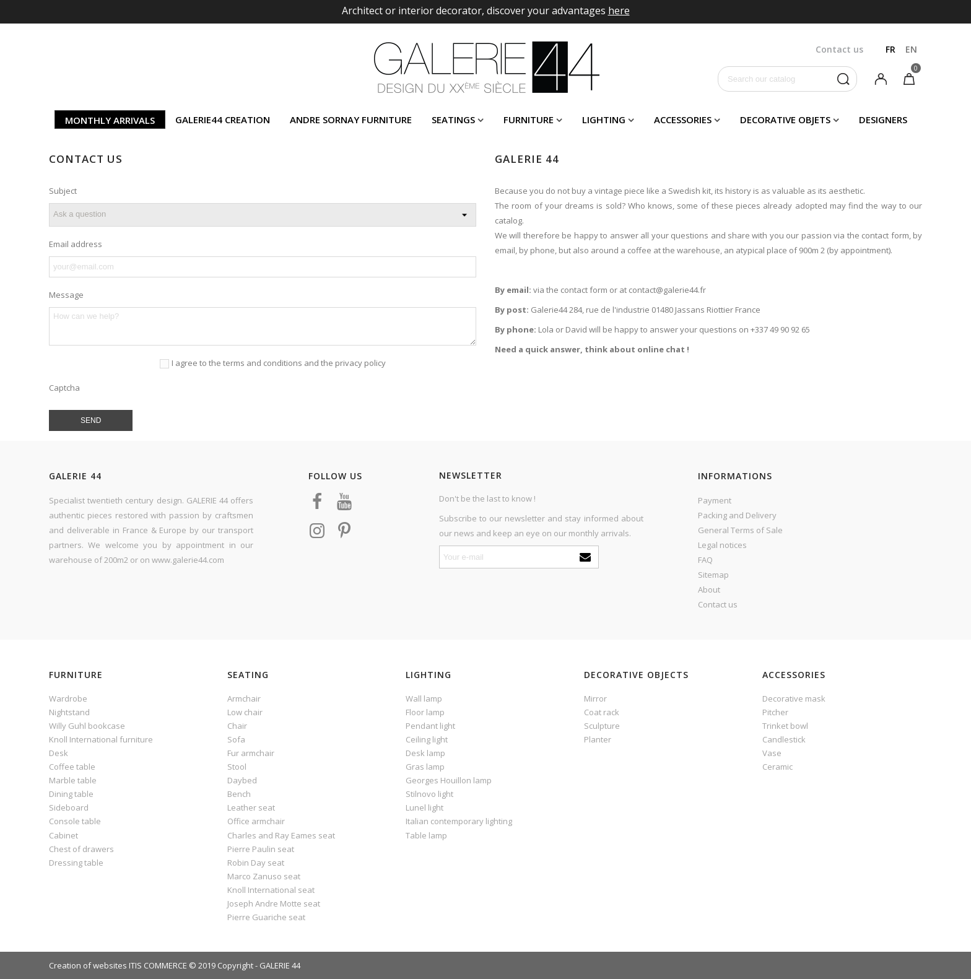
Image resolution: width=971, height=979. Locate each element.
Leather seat (251, 807)
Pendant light (430, 725)
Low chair (245, 712)
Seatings (453, 119)
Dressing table (76, 862)
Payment (714, 500)
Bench (239, 793)
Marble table (73, 780)
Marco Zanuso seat (263, 876)
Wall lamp (424, 698)
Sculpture (602, 725)
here (619, 10)
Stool (236, 766)
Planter (597, 739)
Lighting (603, 119)
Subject (63, 190)
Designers (883, 119)
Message (66, 294)
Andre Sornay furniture (351, 119)
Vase (772, 753)
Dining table (71, 793)
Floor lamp (425, 712)
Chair (237, 725)
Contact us (718, 604)
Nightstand (69, 712)
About (709, 589)
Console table (75, 821)
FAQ (705, 559)
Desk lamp (425, 753)
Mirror (595, 698)
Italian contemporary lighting (459, 821)
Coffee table (72, 766)
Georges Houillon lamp (449, 780)
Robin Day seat (255, 862)
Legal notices (722, 544)
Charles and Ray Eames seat (281, 835)
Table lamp (426, 835)
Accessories (683, 119)
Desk (58, 753)
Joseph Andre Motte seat (273, 903)
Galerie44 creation (222, 119)
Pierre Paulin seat (260, 849)
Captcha (64, 387)
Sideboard (69, 807)
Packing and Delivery (737, 515)
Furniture (528, 119)
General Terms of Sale (740, 530)
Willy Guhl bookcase (87, 725)
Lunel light (424, 807)
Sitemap (713, 574)
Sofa (236, 739)
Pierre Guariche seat (266, 917)
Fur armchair (250, 753)
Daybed (242, 780)
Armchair (244, 698)
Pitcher (775, 712)
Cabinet (63, 835)
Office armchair (256, 821)
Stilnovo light (429, 793)
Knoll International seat (271, 889)
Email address (75, 244)
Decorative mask (793, 698)
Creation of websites (88, 965)
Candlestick (784, 739)
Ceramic (777, 766)
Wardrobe (68, 698)
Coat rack (601, 712)
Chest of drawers (81, 849)
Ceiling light (427, 739)
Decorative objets (785, 119)
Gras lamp (425, 766)
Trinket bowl (785, 725)
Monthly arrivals (110, 120)
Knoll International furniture (101, 739)
